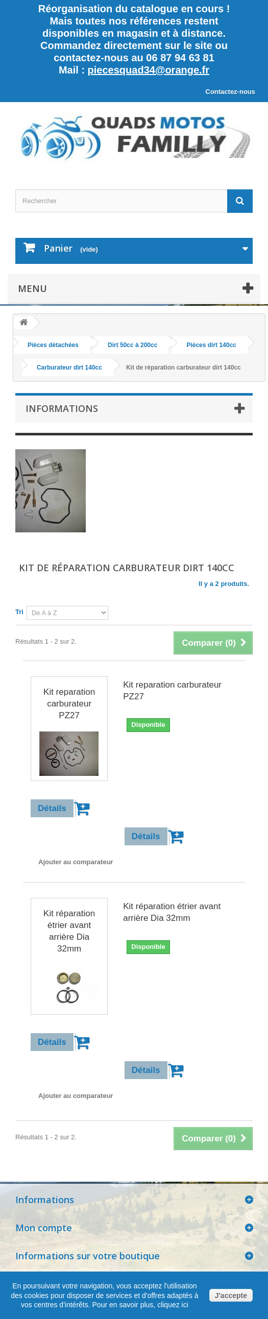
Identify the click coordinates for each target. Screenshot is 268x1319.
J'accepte (231, 1295)
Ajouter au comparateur (75, 862)
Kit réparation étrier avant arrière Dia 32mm (69, 931)
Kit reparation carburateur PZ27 (69, 703)
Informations (62, 408)
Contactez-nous (231, 91)
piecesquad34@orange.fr (148, 70)
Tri (19, 612)
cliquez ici (171, 1305)
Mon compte (43, 1228)
